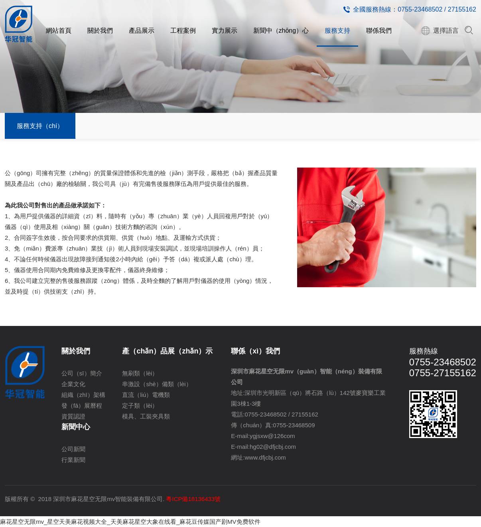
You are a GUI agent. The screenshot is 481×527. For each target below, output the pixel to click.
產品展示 (141, 30)
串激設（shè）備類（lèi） (156, 384)
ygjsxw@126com (272, 435)
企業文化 (73, 384)
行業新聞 (73, 459)
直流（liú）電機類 (146, 394)
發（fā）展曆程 (82, 405)
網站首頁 (58, 30)
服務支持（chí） (40, 125)
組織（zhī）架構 (83, 394)
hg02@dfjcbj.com (273, 446)
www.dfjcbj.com (265, 457)
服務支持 (337, 30)
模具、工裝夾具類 (146, 416)
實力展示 (224, 30)
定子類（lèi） (140, 405)
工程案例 (183, 30)
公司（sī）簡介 (81, 373)
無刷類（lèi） (140, 373)
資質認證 (73, 416)
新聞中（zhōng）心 (281, 30)
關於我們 (100, 30)
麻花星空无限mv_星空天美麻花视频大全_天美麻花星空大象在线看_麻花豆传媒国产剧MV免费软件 (130, 521)
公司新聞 (73, 449)
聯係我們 (379, 30)
